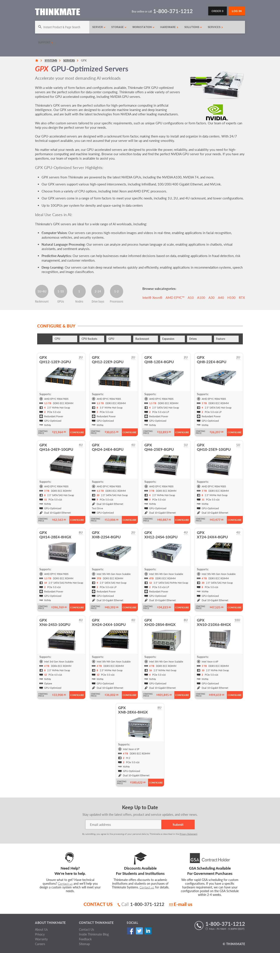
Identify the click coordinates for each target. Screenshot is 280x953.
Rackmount (42, 301)
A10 (191, 297)
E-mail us (180, 904)
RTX (242, 297)
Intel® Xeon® (152, 297)
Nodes (79, 301)
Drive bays (98, 301)
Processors (116, 301)
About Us (41, 929)
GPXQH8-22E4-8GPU (211, 359)
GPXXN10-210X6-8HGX (214, 622)
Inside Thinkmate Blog (94, 934)
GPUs (60, 301)
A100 (201, 297)
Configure (77, 432)
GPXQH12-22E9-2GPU (108, 359)
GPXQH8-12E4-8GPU (159, 359)
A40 (221, 297)
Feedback (85, 939)
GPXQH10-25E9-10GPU (214, 447)
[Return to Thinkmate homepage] (57, 13)
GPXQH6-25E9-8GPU (159, 447)
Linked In (148, 931)
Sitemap (84, 944)
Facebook (130, 931)
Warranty (41, 939)
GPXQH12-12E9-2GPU (55, 359)
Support (45, 42)
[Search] (62, 27)
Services (215, 27)
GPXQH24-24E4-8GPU (108, 447)
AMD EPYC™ (175, 297)
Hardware (169, 27)
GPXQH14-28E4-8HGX (55, 534)
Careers (40, 944)
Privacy (40, 934)
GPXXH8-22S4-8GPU (106, 534)
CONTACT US (98, 904)
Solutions (193, 27)
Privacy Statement (188, 834)
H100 (231, 297)
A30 (211, 297)
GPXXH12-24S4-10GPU (161, 534)
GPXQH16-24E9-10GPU (56, 447)
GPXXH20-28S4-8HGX (160, 622)
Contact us (65, 883)
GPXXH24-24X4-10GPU (109, 622)
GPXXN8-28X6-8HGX (133, 709)
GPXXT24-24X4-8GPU (212, 534)
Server (99, 27)
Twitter (139, 931)
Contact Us (86, 929)
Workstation (143, 27)
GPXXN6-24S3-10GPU (54, 622)
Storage (119, 27)
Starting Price (43, 432)
